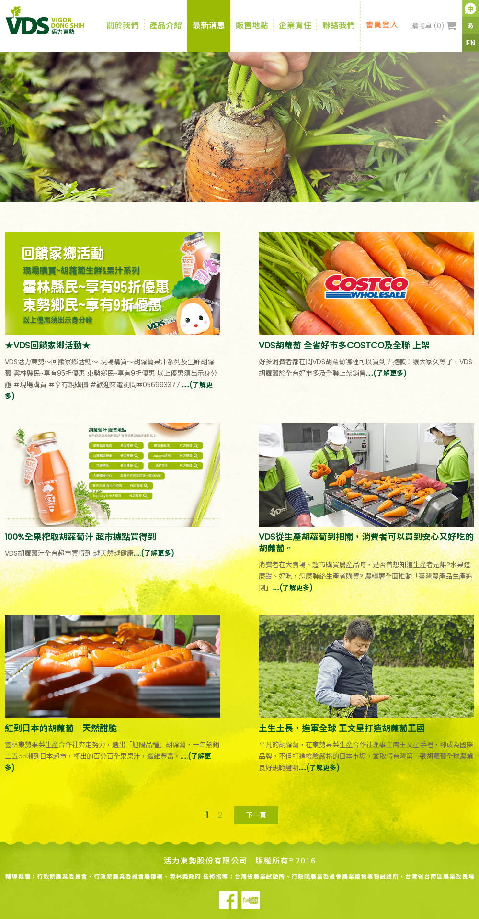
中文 (470, 8)
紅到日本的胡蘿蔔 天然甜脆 (61, 728)
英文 (470, 43)
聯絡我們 (338, 26)
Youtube (250, 900)
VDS (54, 20)
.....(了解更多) (386, 373)
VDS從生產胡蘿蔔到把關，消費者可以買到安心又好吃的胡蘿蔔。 (366, 542)
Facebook (228, 900)
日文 (470, 25)
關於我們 (122, 26)
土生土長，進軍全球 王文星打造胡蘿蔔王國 (342, 728)
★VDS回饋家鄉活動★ (48, 345)
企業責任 (295, 26)
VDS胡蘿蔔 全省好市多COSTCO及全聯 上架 (344, 345)
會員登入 (381, 26)
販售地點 (252, 26)
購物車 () (428, 26)
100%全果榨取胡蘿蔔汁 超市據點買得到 (80, 537)
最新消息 (208, 26)
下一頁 (256, 815)
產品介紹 (165, 26)
